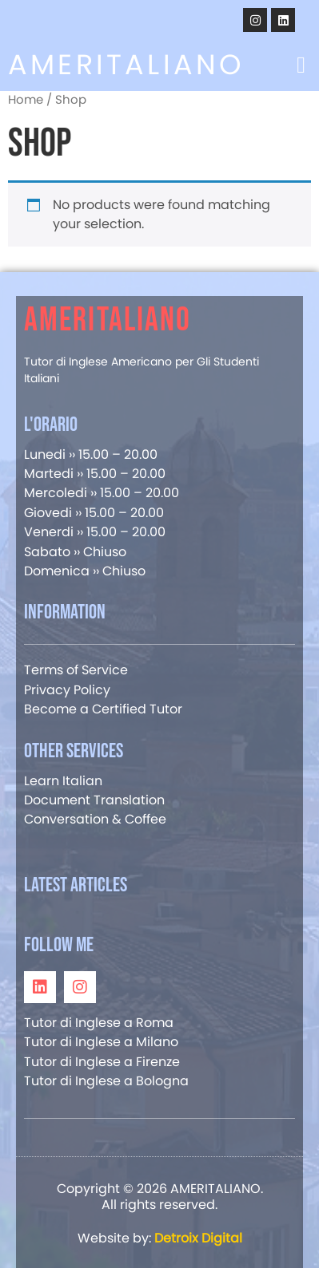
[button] (301, 65)
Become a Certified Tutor (103, 709)
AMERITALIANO (126, 64)
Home (25, 100)
